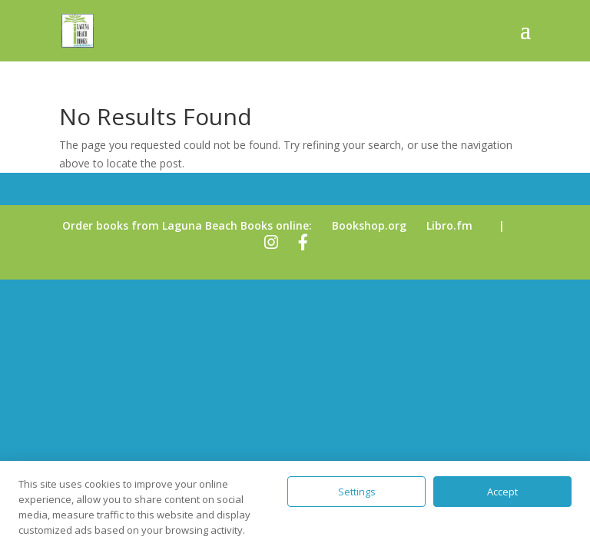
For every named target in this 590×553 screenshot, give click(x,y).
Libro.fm (449, 225)
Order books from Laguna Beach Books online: (187, 225)
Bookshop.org (369, 225)
